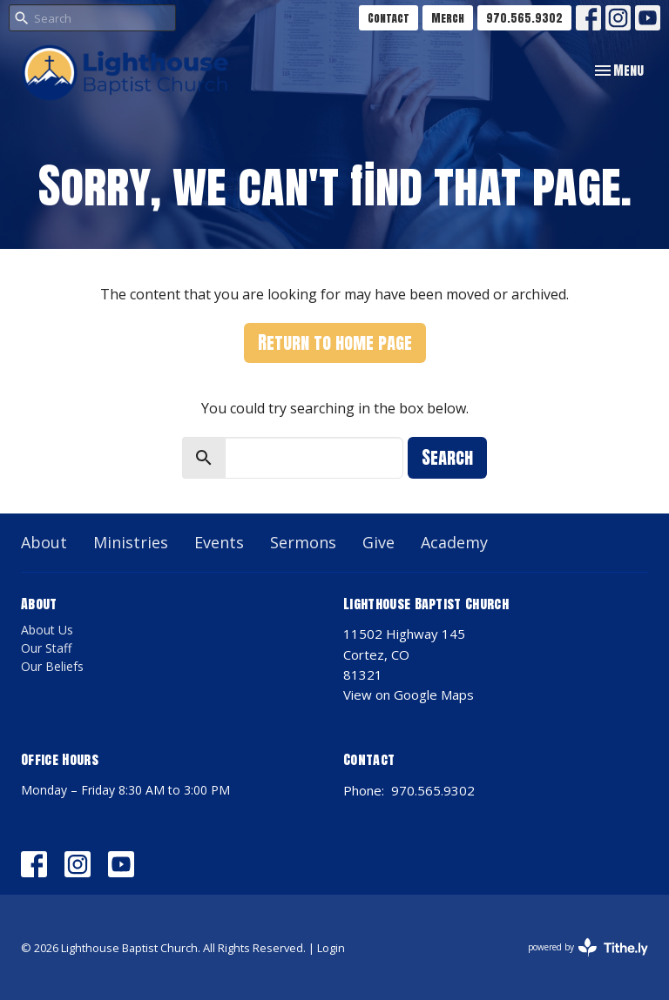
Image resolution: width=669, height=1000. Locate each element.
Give (378, 542)
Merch (447, 18)
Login (331, 948)
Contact (388, 18)
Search (447, 457)
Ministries (130, 542)
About (44, 542)
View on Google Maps (408, 694)
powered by (588, 947)
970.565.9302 (524, 18)
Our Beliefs (52, 666)
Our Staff (46, 648)
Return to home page (335, 342)
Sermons (303, 542)
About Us (47, 629)
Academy (454, 542)
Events (219, 542)
